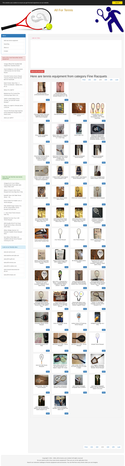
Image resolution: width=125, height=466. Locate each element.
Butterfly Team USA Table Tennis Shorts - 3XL (12, 196)
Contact (6, 51)
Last (116, 80)
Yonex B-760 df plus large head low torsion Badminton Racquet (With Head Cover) (13, 112)
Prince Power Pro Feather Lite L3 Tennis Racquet (13, 201)
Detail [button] (47, 99)
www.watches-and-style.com (11, 255)
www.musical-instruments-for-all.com (12, 270)
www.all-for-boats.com (10, 274)
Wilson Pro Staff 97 (9, 90)
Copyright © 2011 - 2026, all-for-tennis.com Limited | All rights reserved (62, 458)
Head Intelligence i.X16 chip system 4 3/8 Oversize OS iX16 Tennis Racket (13, 70)
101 (89, 80)
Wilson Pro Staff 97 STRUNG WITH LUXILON (13, 106)
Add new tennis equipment (11, 40)
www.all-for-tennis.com (10, 262)
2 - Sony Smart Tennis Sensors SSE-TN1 (12, 213)
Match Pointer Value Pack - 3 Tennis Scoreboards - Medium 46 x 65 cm (13, 84)
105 (111, 80)
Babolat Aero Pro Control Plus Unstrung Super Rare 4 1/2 (12, 94)
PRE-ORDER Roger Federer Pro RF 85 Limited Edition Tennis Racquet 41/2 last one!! (12, 207)
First (83, 80)
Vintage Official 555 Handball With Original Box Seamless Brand (13, 64)
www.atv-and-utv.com (9, 252)
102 (95, 80)
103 (100, 80)
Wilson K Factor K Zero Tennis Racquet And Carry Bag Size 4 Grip (13, 191)
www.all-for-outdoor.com (10, 266)
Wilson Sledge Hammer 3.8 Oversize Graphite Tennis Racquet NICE (13, 232)
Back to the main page (37, 71)
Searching (6, 44)
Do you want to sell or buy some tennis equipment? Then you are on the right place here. (62, 460)
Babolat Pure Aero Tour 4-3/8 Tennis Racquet (11, 218)
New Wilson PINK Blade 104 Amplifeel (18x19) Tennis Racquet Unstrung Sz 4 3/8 (13, 238)
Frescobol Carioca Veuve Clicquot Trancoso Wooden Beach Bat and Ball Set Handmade (13, 77)
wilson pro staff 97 (9, 117)
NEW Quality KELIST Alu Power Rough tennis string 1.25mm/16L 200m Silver (12, 225)
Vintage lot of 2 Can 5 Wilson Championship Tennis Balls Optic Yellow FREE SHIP (12, 185)
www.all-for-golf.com (9, 259)
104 (105, 80)
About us (6, 47)
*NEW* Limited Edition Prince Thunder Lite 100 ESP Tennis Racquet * (12, 100)
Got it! (117, 3)
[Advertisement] (13, 149)
